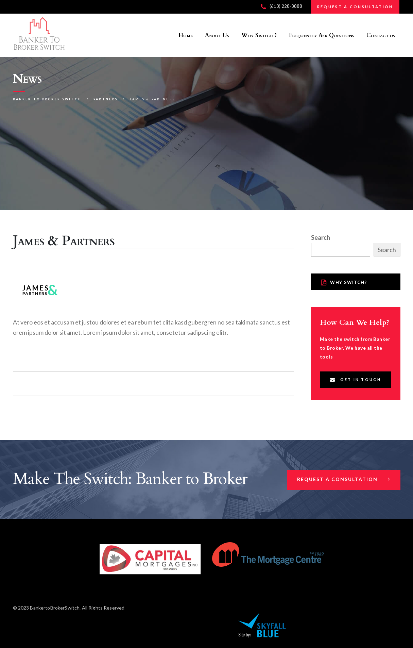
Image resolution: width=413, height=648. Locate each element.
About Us (217, 35)
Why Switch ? (259, 35)
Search (320, 237)
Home (185, 35)
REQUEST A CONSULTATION (355, 6)
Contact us (380, 35)
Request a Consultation (343, 480)
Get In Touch (355, 379)
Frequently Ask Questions (321, 35)
